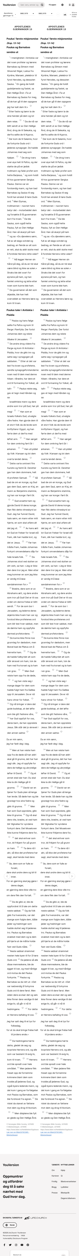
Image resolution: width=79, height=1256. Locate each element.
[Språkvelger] (62, 4)
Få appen (52, 5)
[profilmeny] (71, 4)
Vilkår (23, 1235)
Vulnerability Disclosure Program (15, 1238)
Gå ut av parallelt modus (73, 14)
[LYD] (58, 15)
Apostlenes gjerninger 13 (9, 14)
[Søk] (28, 5)
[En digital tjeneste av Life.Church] (39, 1217)
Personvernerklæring (11, 1235)
